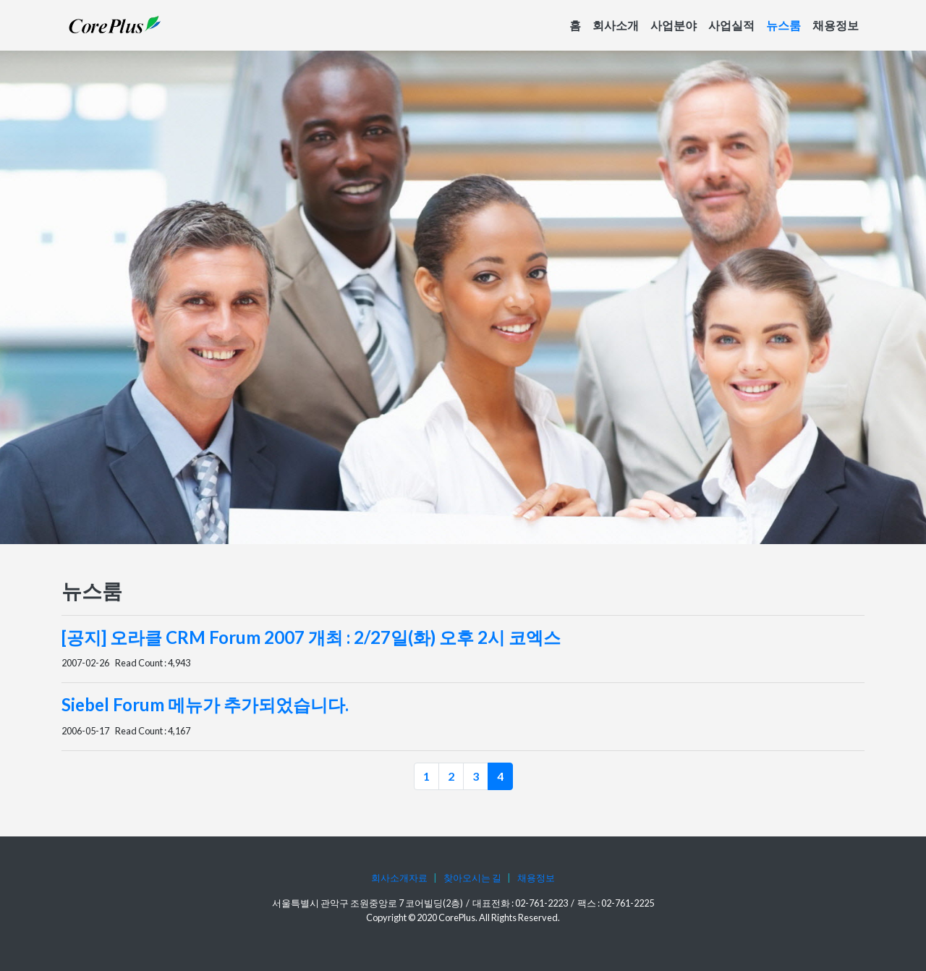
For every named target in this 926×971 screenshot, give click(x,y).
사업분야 (673, 25)
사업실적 (731, 25)
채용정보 (835, 25)
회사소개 (615, 25)
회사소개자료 (399, 877)
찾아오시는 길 (472, 877)
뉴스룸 (783, 25)
